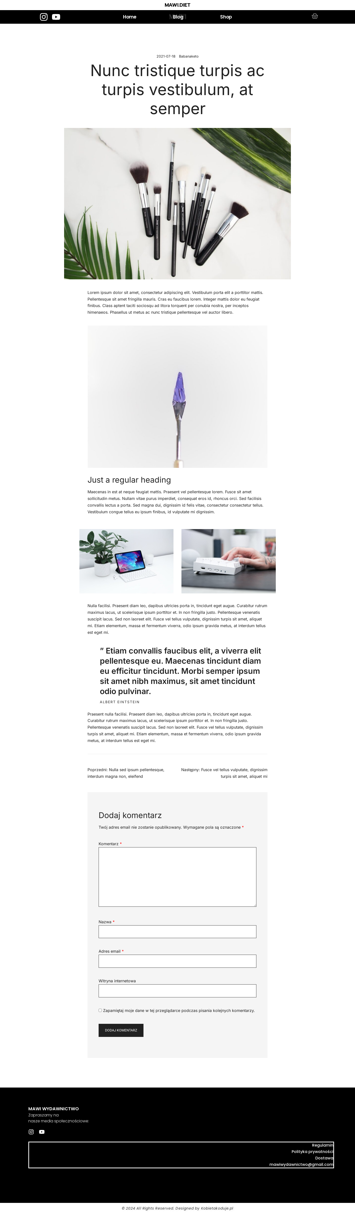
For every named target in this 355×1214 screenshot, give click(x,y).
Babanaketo (188, 56)
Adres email (111, 951)
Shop (226, 17)
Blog (178, 17)
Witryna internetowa (117, 980)
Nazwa (107, 921)
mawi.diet (54, 1179)
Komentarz (110, 843)
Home (129, 17)
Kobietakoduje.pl (217, 1208)
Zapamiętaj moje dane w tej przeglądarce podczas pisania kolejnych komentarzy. (179, 1010)
